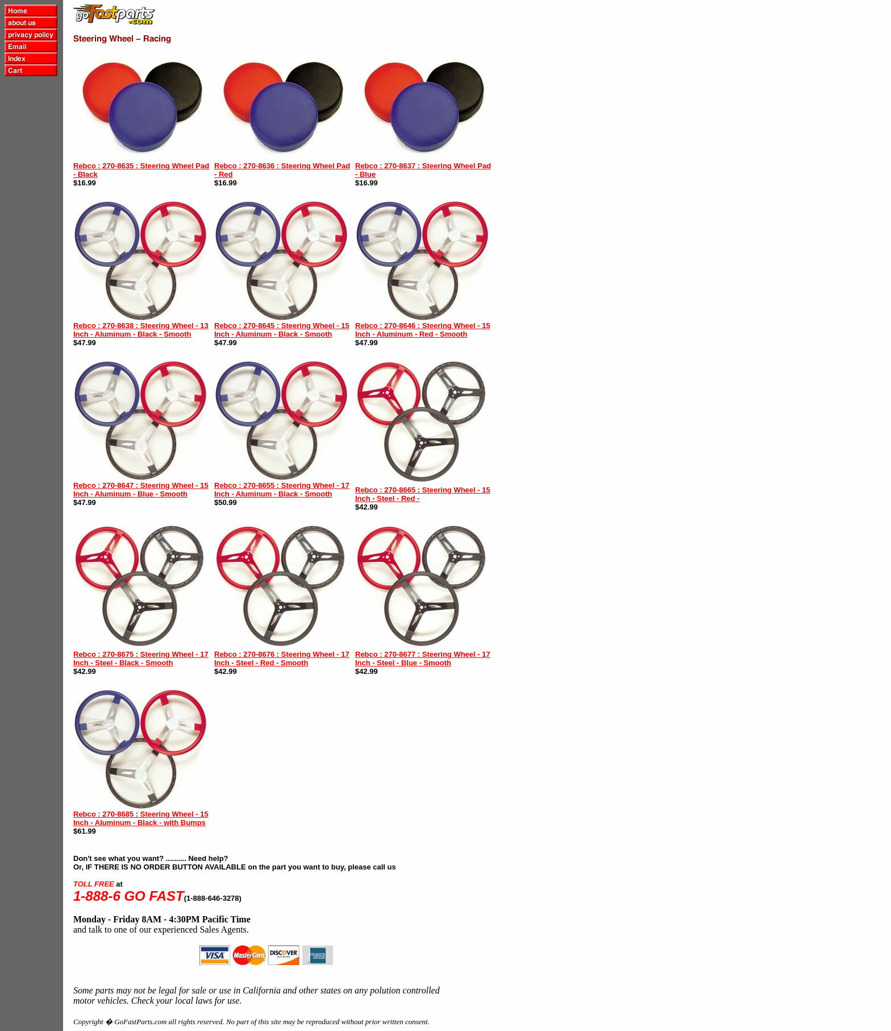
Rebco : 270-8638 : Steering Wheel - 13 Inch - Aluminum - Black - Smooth (141, 329)
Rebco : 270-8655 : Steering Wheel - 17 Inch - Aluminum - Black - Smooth (281, 489)
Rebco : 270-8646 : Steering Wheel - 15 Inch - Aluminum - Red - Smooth (422, 329)
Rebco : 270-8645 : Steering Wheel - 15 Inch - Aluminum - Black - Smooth (281, 329)
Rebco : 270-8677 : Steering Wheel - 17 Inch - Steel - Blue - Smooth (422, 658)
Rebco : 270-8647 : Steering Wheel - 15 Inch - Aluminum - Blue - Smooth (141, 489)
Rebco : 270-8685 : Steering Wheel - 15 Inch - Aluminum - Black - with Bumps (141, 818)
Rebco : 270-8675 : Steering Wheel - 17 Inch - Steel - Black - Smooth (141, 658)
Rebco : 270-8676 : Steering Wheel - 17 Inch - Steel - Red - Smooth (281, 658)
